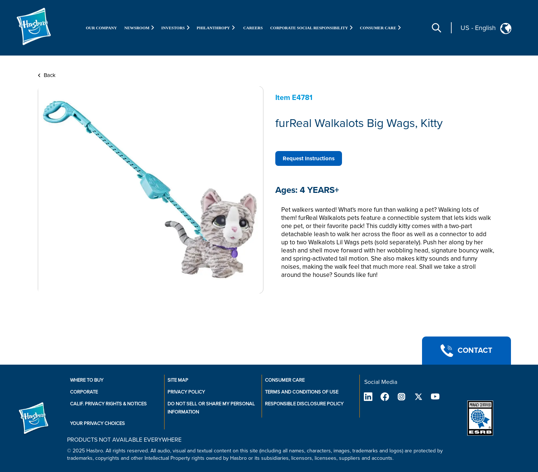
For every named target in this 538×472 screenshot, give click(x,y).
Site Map (177, 380)
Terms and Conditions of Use (301, 392)
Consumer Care (285, 380)
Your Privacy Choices (97, 423)
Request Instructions (309, 158)
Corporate (84, 392)
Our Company (101, 28)
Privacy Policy (186, 392)
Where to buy (86, 380)
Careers (253, 28)
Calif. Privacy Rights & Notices (108, 404)
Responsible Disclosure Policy (304, 404)
